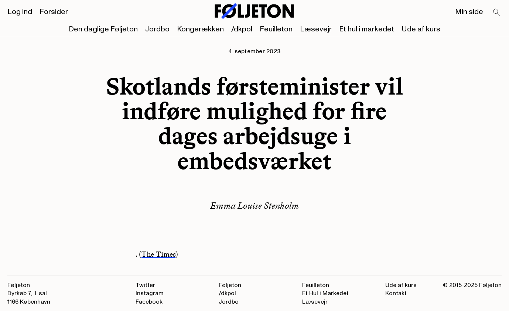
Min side (469, 12)
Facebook (149, 302)
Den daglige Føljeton (103, 29)
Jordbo (157, 29)
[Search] (497, 12)
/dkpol (241, 29)
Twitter (145, 285)
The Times (158, 254)
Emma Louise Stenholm (254, 205)
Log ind (19, 12)
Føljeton (230, 285)
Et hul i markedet (366, 29)
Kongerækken (200, 29)
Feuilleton (276, 29)
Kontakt (396, 293)
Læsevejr (316, 29)
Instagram (150, 293)
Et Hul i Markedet (325, 293)
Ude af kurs (421, 29)
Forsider (54, 12)
